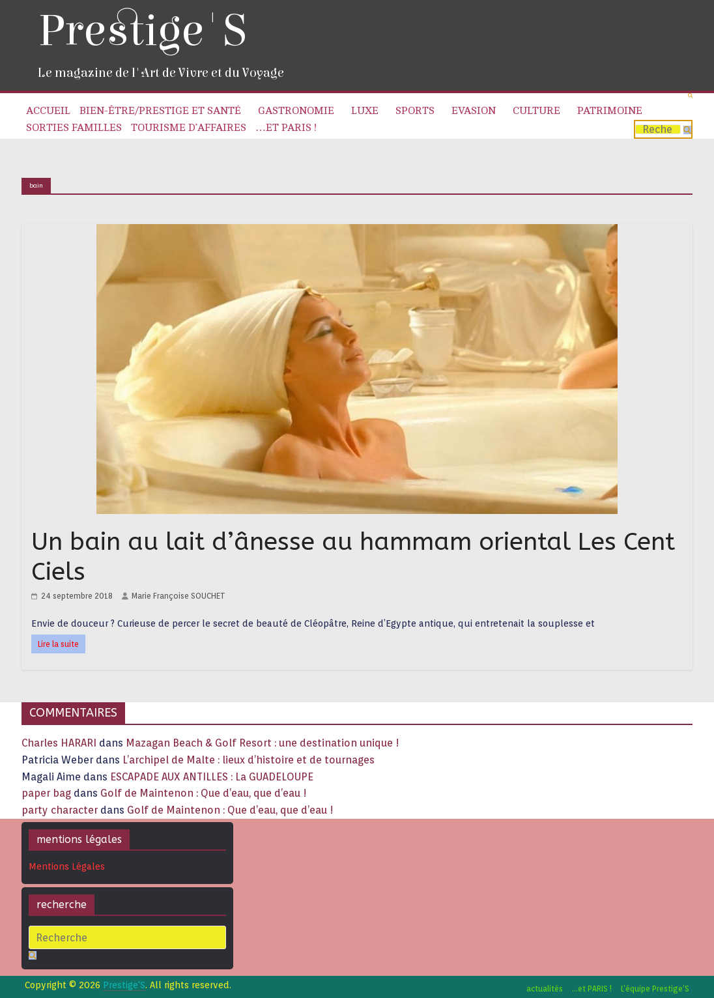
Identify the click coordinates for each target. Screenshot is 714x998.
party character (59, 810)
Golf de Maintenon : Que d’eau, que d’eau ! (203, 793)
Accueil (48, 111)
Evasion (473, 111)
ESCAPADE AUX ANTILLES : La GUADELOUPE (211, 777)
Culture (536, 111)
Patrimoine (609, 111)
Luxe (364, 111)
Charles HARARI (58, 743)
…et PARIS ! (286, 128)
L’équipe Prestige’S (655, 988)
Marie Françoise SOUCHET (178, 596)
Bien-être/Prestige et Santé (160, 111)
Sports (415, 111)
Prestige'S (142, 31)
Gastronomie (296, 111)
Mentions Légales (67, 866)
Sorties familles (74, 128)
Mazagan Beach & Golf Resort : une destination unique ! (262, 743)
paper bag (46, 793)
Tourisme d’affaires (188, 128)
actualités (544, 988)
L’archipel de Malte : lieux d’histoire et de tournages (249, 760)
